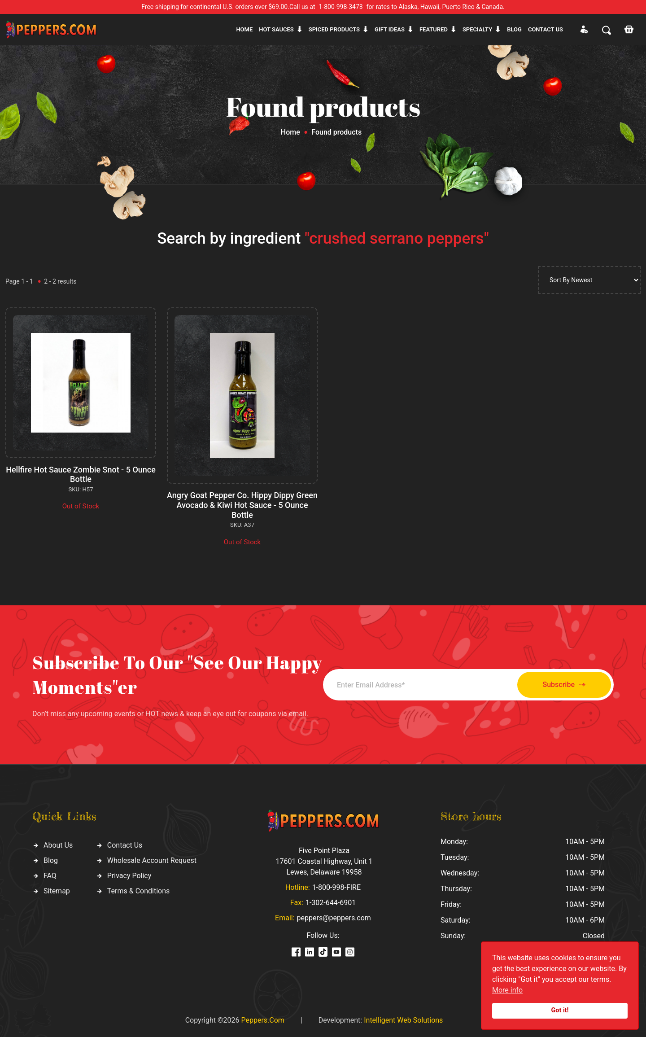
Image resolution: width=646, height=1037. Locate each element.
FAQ (50, 875)
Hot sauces (276, 29)
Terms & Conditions (138, 891)
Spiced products (334, 29)
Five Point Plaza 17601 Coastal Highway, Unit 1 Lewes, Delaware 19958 (323, 861)
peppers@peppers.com (334, 918)
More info (507, 990)
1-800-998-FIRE (336, 887)
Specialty (477, 29)
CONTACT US (545, 29)
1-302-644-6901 (331, 902)
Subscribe (564, 685)
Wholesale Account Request (151, 860)
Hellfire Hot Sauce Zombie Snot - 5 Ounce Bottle (81, 474)
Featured (433, 29)
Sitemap (57, 891)
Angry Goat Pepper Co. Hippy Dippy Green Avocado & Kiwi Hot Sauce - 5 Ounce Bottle (242, 504)
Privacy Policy (129, 875)
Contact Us (125, 845)
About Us (58, 845)
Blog (514, 29)
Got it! (560, 1010)
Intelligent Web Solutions (403, 1020)
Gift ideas (390, 29)
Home (244, 29)
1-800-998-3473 (341, 6)
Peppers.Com (262, 1020)
